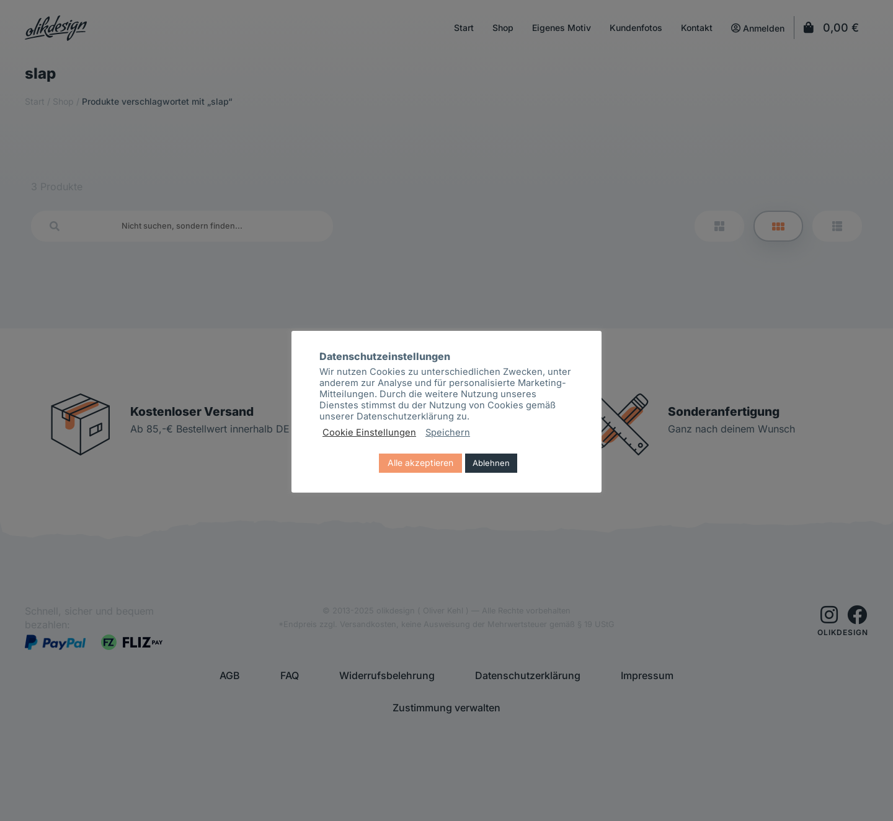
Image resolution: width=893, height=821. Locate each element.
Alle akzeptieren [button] (420, 462)
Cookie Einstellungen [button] (369, 432)
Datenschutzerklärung (405, 416)
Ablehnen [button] (491, 463)
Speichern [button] (447, 432)
